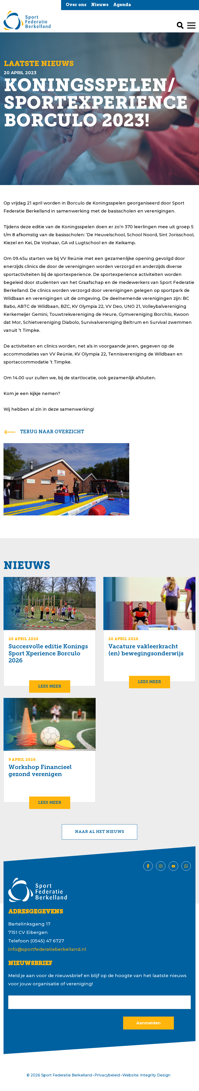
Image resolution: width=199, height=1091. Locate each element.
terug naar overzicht (52, 432)
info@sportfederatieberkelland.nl (47, 949)
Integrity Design (155, 1075)
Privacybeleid (107, 1075)
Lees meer (49, 687)
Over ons (76, 5)
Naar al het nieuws (99, 832)
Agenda (122, 5)
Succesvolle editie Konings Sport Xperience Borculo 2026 (48, 654)
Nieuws (100, 5)
